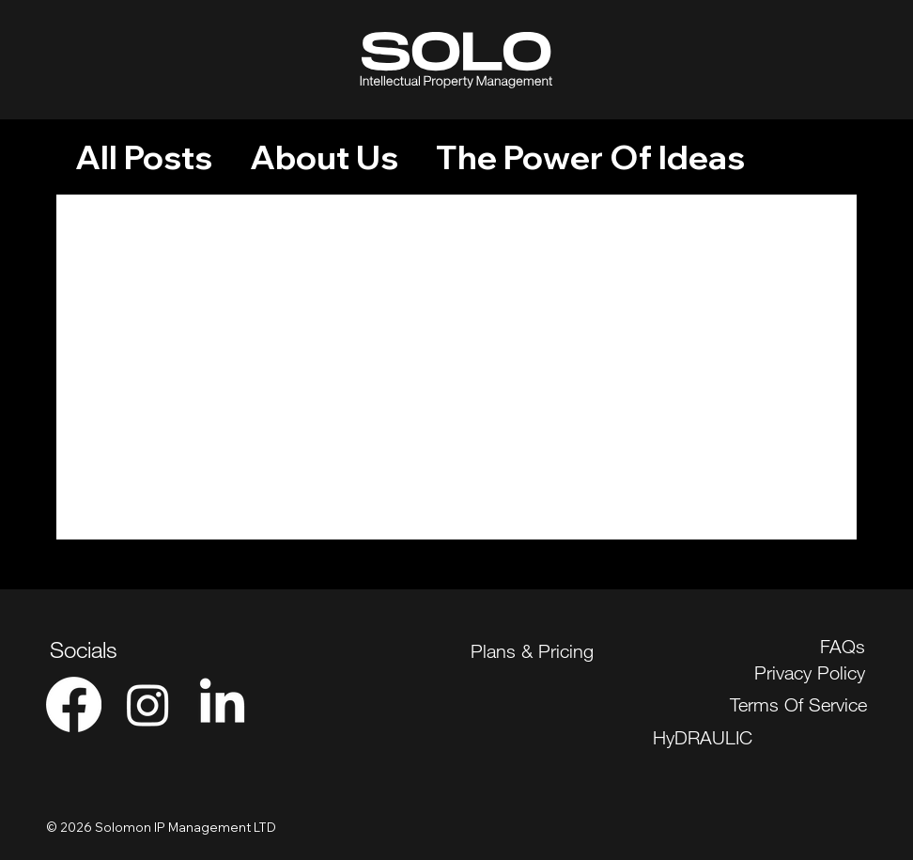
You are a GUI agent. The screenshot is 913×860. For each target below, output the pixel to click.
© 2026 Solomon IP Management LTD (161, 827)
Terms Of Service (798, 704)
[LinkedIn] (222, 704)
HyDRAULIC (702, 737)
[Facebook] (73, 704)
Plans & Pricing (532, 651)
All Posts (143, 157)
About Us (324, 157)
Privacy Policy (809, 672)
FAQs (842, 646)
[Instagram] (148, 704)
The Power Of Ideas (590, 157)
